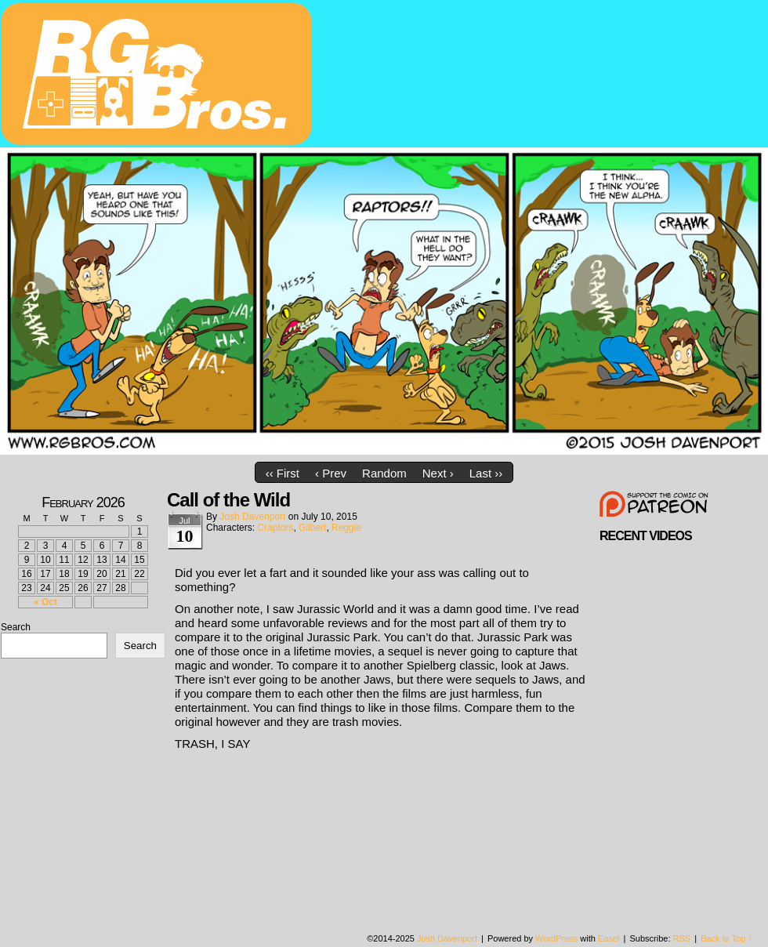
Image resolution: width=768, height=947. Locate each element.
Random (384, 473)
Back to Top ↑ (726, 938)
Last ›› (486, 473)
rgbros (159, 76)
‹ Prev (330, 473)
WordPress (556, 938)
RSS (682, 938)
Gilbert (312, 527)
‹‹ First (282, 473)
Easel (609, 938)
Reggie (346, 527)
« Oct (45, 602)
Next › (438, 473)
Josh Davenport (252, 516)
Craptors (275, 527)
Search (16, 627)
